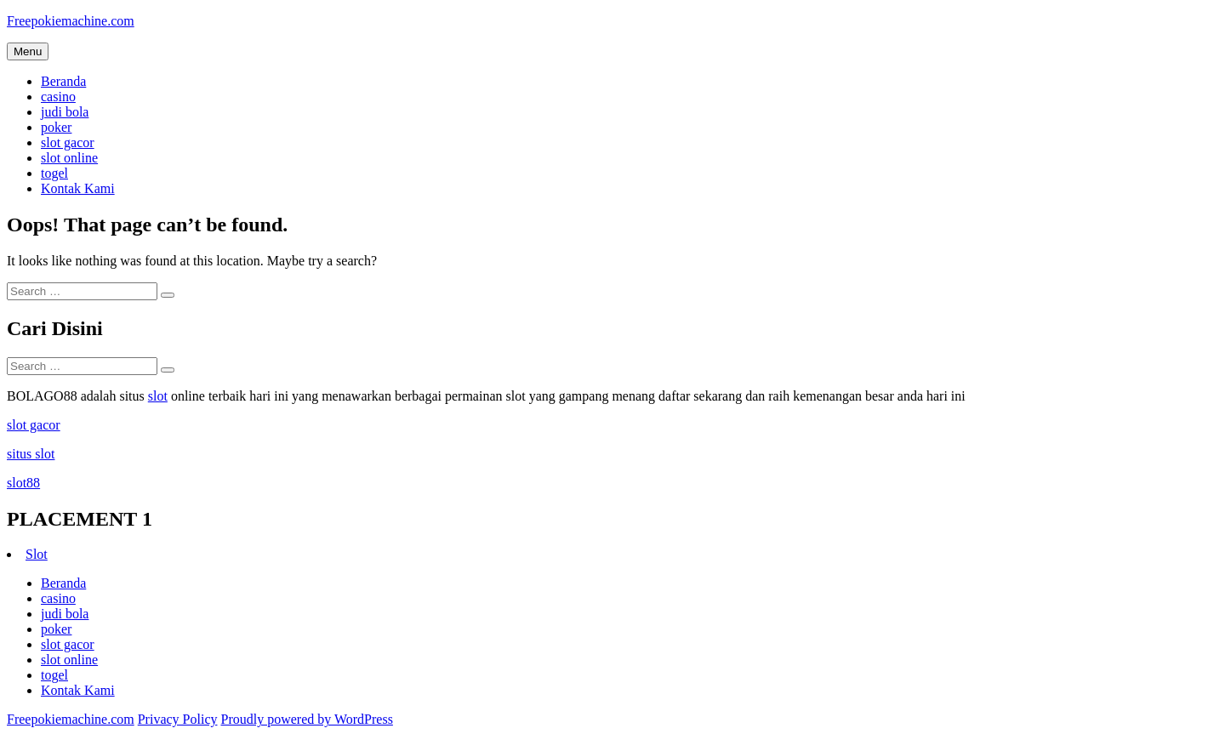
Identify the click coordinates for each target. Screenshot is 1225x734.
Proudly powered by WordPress (306, 719)
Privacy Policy (178, 719)
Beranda (63, 81)
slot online (69, 158)
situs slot (30, 454)
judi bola (64, 112)
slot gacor (67, 142)
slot (158, 396)
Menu (28, 51)
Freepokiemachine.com (70, 21)
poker (56, 127)
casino (58, 96)
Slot (37, 554)
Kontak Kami (78, 188)
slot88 (23, 482)
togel (54, 173)
